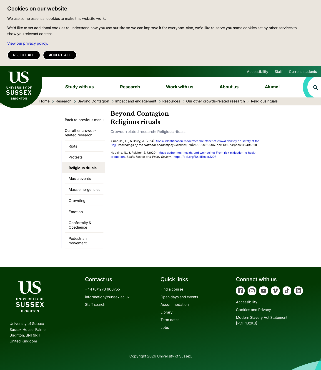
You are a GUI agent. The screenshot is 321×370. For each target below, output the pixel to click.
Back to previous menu (84, 119)
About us (229, 86)
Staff (279, 71)
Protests (76, 157)
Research (130, 86)
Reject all (23, 55)
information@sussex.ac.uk (107, 297)
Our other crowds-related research (80, 132)
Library (166, 312)
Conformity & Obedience (80, 225)
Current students (303, 71)
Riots (73, 146)
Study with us (79, 86)
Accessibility (257, 71)
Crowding (77, 200)
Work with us (179, 86)
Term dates (169, 319)
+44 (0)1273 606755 (102, 289)
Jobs (164, 327)
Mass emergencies (84, 189)
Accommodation (174, 304)
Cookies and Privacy (253, 309)
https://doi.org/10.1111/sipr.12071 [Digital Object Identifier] (195, 156)
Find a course (171, 289)
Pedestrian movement (78, 240)
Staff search (95, 304)
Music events (80, 178)
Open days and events (179, 297)
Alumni (272, 86)
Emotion (76, 211)
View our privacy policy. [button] (27, 43)
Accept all (60, 55)
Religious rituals (83, 168)
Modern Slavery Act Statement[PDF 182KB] (261, 320)
